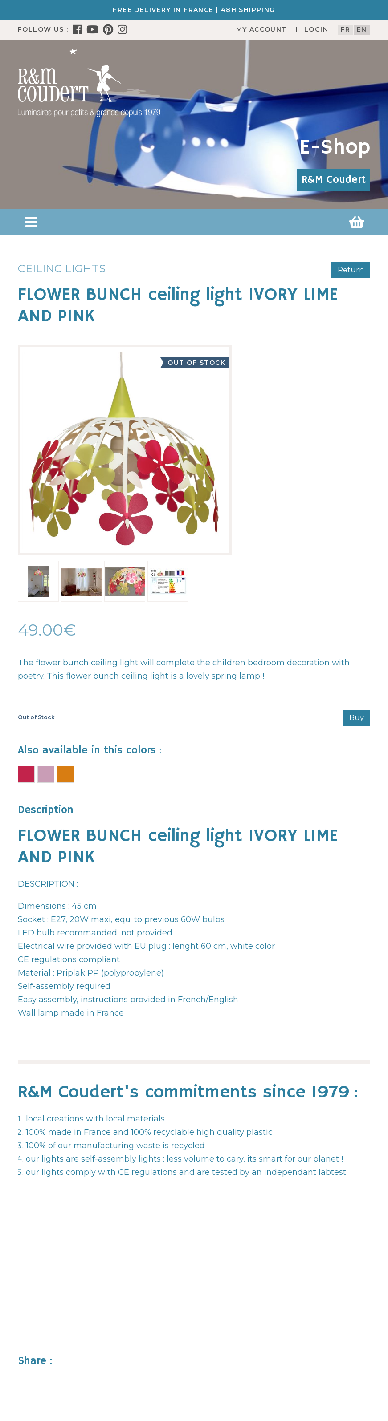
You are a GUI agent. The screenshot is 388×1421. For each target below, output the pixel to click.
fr (346, 29)
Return (351, 270)
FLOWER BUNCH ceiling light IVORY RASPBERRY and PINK (26, 774)
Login (316, 29)
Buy (356, 717)
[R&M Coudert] (89, 82)
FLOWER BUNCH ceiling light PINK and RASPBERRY (45, 774)
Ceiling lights (62, 268)
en (362, 29)
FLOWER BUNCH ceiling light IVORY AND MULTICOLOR (65, 774)
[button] (31, 222)
